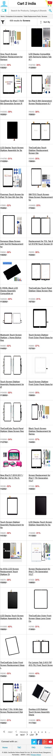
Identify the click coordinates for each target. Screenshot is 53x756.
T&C (19, 747)
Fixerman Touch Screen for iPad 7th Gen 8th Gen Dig (12, 195)
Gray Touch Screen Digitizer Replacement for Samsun (11, 57)
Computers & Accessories (14, 16)
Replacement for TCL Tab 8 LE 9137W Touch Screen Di (41, 242)
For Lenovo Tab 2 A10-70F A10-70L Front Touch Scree (41, 663)
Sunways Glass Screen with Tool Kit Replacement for (11, 244)
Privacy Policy (36, 754)
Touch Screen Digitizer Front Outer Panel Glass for (41, 336)
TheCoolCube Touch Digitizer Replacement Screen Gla (38, 150)
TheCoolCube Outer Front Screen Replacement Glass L (12, 665)
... (49, 732)
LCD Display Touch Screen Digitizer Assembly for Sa (12, 149)
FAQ (33, 747)
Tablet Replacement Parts (32, 16)
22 (17, 735)
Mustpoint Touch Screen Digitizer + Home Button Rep (11, 337)
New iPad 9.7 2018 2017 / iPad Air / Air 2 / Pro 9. (11, 476)
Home (2, 16)
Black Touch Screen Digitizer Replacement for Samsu (40, 431)
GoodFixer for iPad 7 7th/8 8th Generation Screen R (12, 102)
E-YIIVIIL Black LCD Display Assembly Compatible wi (9, 291)
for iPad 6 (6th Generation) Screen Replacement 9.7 (40, 102)
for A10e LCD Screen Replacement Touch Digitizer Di (9, 571)
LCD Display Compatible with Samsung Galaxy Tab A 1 (40, 57)
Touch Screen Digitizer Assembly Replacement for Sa (12, 525)
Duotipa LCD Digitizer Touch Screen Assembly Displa (39, 712)
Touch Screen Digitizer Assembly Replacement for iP (12, 384)
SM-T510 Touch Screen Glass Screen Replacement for (41, 197)
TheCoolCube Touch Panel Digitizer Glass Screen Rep (40, 289)
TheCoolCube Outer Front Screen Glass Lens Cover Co (40, 618)
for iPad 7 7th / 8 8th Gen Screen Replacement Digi (11, 710)
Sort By (45, 22)
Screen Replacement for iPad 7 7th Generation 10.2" (39, 478)
